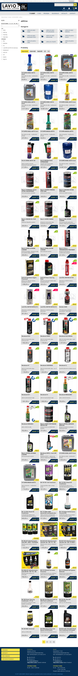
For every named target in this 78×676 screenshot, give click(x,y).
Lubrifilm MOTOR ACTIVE (66, 277)
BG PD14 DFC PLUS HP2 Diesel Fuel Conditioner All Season (67, 629)
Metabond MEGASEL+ (28, 424)
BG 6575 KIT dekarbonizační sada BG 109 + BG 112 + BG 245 (48, 542)
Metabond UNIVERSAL (46, 365)
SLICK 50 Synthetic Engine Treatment (29, 278)
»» (54, 642)
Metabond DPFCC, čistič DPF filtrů (48, 453)
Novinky (4, 34)
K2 (2, 45)
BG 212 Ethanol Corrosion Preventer (47, 570)
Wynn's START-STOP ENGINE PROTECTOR (48, 424)
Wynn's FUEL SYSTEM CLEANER (65, 219)
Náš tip (4, 32)
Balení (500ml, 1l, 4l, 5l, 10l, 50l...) (10, 23)
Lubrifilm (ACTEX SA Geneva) (9, 48)
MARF (23, 674)
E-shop (9, 17)
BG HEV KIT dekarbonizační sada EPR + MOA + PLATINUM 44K (30, 542)
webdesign (60, 674)
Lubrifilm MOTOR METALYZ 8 (48, 307)
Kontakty (5, 653)
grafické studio (39, 674)
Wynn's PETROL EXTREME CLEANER (29, 453)
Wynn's (4, 59)
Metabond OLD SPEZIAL (66, 336)
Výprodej (4, 37)
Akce (3, 30)
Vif (2, 54)
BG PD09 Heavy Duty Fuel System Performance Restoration (47, 630)
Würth (3, 57)
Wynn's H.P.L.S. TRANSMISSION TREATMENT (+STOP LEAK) (67, 250)
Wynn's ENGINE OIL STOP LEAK (29, 219)
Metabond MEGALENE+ (65, 394)
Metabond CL (63, 365)
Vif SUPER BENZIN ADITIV (47, 131)
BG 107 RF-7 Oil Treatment (48, 482)
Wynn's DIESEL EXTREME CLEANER (28, 249)
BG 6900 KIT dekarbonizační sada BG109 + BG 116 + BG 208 (30, 571)
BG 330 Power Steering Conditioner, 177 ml (28, 600)
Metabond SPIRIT (45, 336)
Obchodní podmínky (8, 659)
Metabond (4, 50)
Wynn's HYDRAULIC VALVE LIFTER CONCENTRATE (29, 190)
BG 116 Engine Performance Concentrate (67, 512)
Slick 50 (4, 52)
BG (3, 41)
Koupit (35, 80)
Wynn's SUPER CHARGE (46, 219)
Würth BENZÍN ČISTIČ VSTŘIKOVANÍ (46, 161)
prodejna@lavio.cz (33, 661)
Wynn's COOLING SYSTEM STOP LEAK (66, 190)
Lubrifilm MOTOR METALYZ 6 (30, 307)
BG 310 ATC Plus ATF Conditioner (65, 600)
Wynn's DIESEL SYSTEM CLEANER (46, 249)
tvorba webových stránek (49, 674)
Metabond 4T (25, 365)
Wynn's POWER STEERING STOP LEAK (47, 190)
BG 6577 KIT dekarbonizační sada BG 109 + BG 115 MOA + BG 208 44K (67, 542)
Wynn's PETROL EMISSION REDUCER (66, 424)
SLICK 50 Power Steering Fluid (47, 278)
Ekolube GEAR (63, 307)
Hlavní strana (4, 17)
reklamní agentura (30, 674)
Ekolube (4, 43)
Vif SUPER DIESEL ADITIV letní (67, 102)
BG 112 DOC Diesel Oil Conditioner (65, 483)
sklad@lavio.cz (58, 661)
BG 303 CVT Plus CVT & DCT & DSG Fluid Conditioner (48, 600)
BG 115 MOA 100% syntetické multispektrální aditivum (48, 513)
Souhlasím (71, 1)
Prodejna (5, 650)
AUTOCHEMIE (15, 17)
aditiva (20, 17)
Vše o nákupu (6, 656)
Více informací (65, 1)
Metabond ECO (26, 336)
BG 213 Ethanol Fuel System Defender (67, 570)
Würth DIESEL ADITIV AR (28, 160)
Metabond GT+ (26, 394)
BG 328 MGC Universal (28, 629)
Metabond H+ (44, 394)
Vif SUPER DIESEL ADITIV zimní (28, 73)
